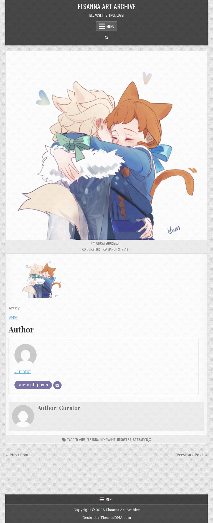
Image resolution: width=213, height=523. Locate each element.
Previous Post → (192, 455)
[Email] (57, 385)
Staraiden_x (142, 439)
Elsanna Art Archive (107, 6)
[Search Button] (106, 37)
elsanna (93, 439)
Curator (93, 249)
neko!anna (107, 439)
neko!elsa (124, 439)
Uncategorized (107, 243)
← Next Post (17, 455)
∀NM (13, 318)
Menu (110, 26)
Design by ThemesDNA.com (106, 518)
